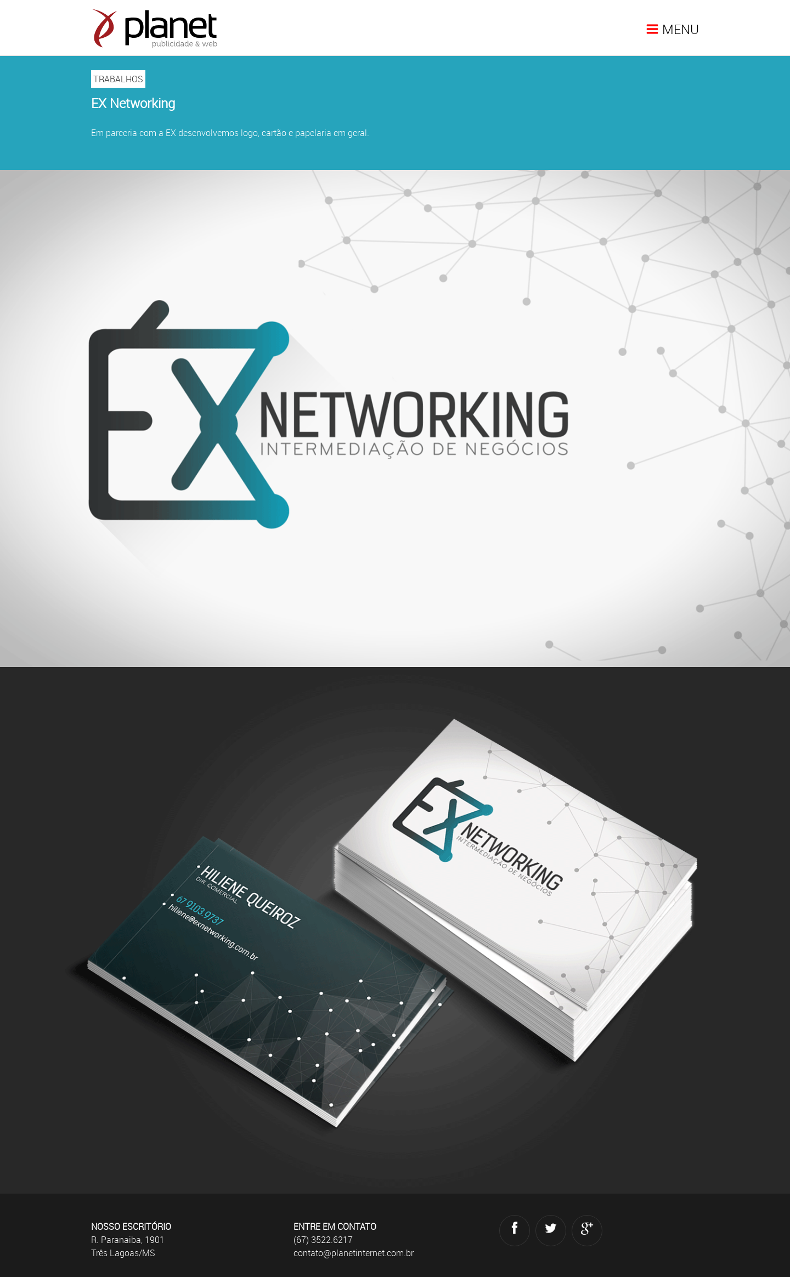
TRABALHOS (118, 79)
